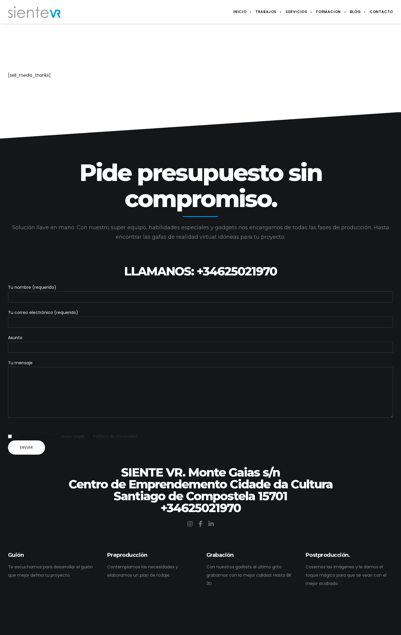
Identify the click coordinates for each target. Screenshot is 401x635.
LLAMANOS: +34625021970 (200, 262)
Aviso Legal (72, 436)
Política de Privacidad (115, 436)
